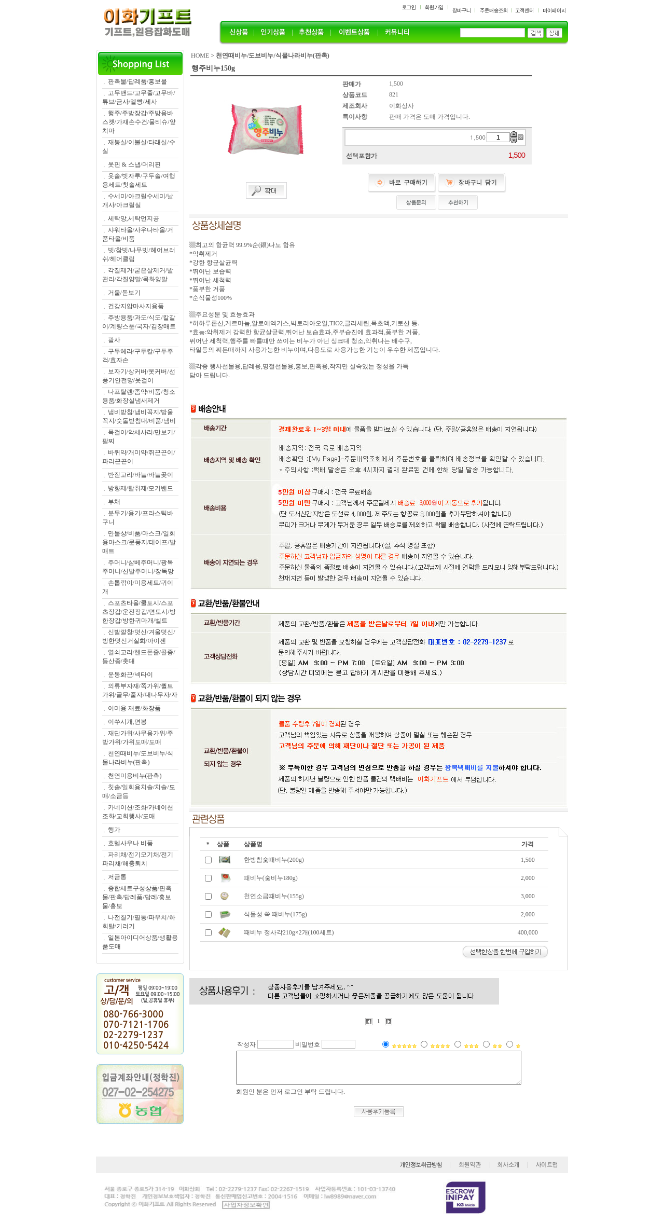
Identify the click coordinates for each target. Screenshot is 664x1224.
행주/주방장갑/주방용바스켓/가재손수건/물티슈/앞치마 (139, 121)
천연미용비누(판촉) (135, 775)
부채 (114, 501)
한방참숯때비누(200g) (274, 859)
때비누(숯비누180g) (271, 878)
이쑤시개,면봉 (127, 721)
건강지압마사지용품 (136, 306)
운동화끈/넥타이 (130, 674)
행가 (114, 829)
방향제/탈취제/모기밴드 (141, 488)
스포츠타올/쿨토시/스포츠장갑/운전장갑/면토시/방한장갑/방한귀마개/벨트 (139, 611)
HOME (200, 55)
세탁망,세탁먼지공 (133, 218)
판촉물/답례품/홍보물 (138, 81)
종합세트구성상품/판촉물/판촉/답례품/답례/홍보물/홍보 (137, 897)
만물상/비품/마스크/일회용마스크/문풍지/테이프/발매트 (139, 542)
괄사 (114, 339)
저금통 (117, 877)
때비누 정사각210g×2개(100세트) (289, 932)
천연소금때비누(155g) (274, 896)
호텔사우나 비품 (130, 843)
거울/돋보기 (124, 292)
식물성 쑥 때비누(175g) (275, 914)
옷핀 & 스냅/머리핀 (134, 164)
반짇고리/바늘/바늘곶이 (141, 474)
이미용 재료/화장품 (134, 708)
